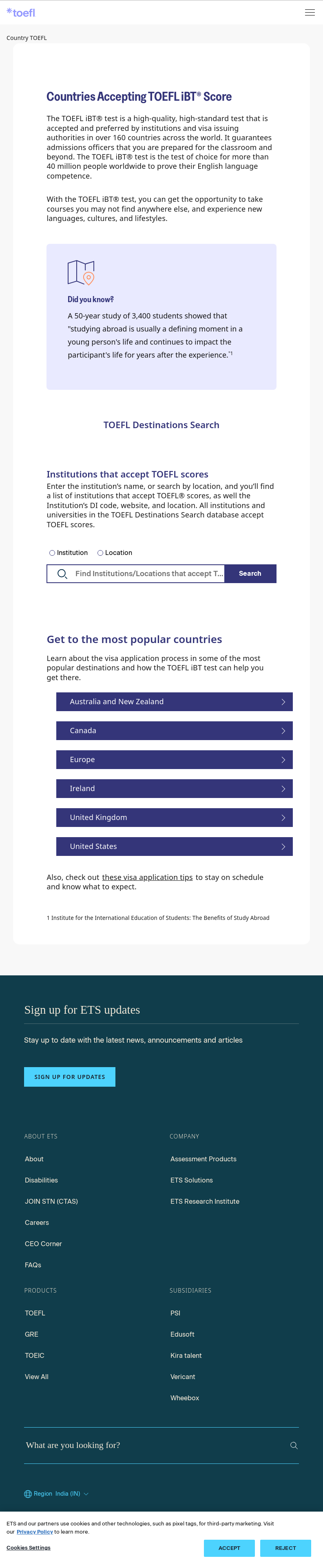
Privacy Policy (35, 1532)
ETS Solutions (191, 1180)
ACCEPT (230, 1548)
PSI (175, 1313)
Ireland (82, 788)
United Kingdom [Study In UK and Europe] (98, 817)
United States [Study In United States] (93, 846)
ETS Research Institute (204, 1201)
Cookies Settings (29, 1548)
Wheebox (184, 1398)
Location (118, 553)
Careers (37, 1223)
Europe (82, 759)
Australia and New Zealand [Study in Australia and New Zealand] (117, 701)
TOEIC (34, 1355)
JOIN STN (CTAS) (51, 1201)
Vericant (182, 1377)
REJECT (285, 1548)
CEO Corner (43, 1244)
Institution (72, 553)
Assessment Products (203, 1159)
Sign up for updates (69, 1077)
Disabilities (41, 1180)
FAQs (33, 1265)
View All (37, 1377)
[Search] (250, 573)
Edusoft (182, 1334)
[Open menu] (310, 12)
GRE (31, 1334)
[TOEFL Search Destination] (161, 573)
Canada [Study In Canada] (83, 730)
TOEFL (35, 1313)
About (34, 1159)
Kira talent (186, 1355)
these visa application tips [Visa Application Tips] (147, 877)
